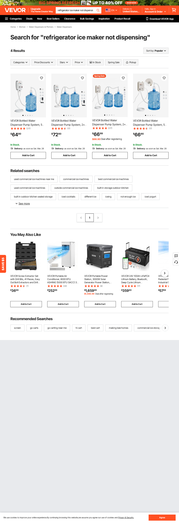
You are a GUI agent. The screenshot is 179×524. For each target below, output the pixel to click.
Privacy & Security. (126, 517)
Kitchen (22, 27)
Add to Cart (28, 155)
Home (13, 27)
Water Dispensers (64, 27)
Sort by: (150, 50)
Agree (162, 517)
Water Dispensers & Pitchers (41, 27)
